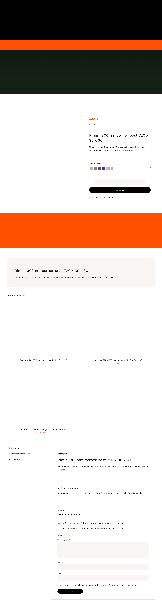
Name (61, 549)
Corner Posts (102, 184)
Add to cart (120, 177)
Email (60, 561)
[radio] (91, 156)
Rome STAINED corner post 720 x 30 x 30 (118, 347)
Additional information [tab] (19, 441)
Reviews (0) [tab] (14, 447)
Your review (63, 527)
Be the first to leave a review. (99, 112)
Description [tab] (14, 435)
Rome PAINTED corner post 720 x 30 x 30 (43, 347)
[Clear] (150, 155)
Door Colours (95, 150)
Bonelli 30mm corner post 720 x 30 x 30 (43, 416)
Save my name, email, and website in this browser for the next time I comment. (98, 572)
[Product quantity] (120, 169)
